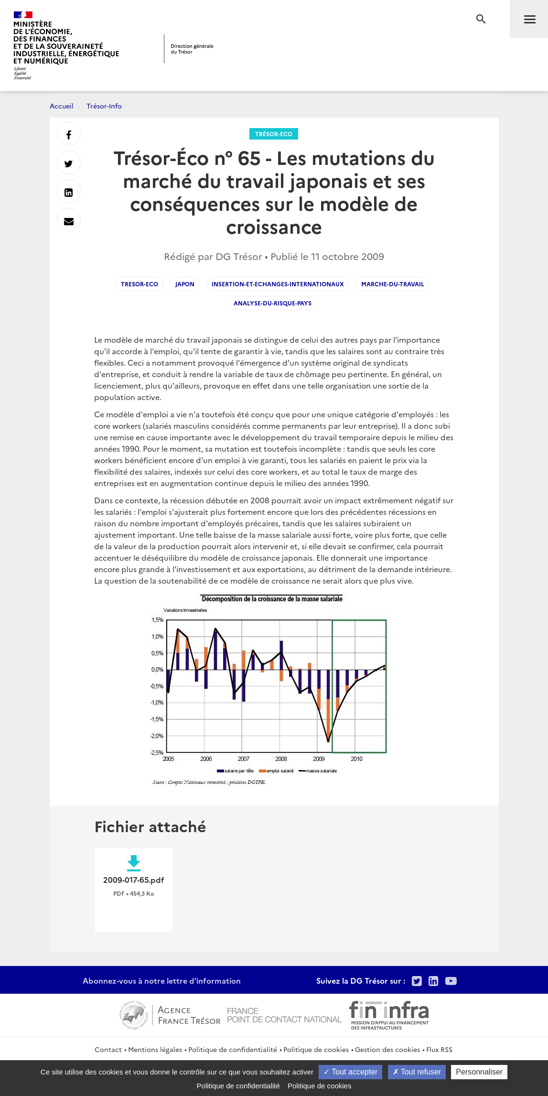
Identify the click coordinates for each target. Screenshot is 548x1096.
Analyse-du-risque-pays (273, 303)
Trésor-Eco (273, 134)
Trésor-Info (104, 105)
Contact (108, 1049)
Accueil (62, 105)
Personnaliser (479, 1072)
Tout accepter (350, 1072)
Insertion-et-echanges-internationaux (278, 284)
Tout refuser (417, 1072)
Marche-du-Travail (392, 284)
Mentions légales (155, 1049)
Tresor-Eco (139, 284)
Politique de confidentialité (232, 1049)
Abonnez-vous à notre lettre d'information (162, 980)
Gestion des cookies (387, 1049)
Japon (184, 284)
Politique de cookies (316, 1049)
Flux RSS (439, 1049)
